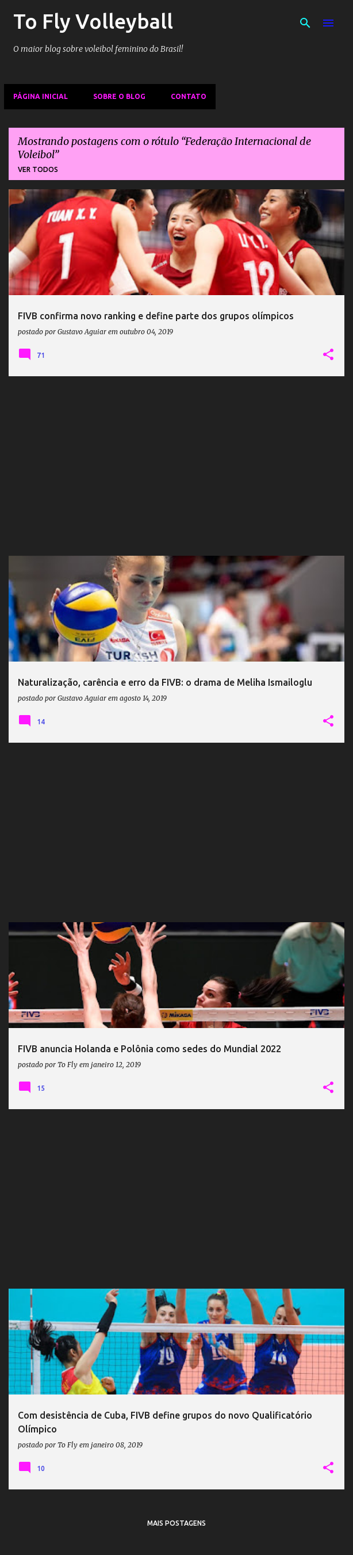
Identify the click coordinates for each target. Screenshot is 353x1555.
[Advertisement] (176, 466)
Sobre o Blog (119, 96)
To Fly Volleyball (93, 21)
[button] (328, 354)
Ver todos (38, 169)
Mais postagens (176, 1523)
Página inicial (40, 96)
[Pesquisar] (305, 23)
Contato (188, 96)
